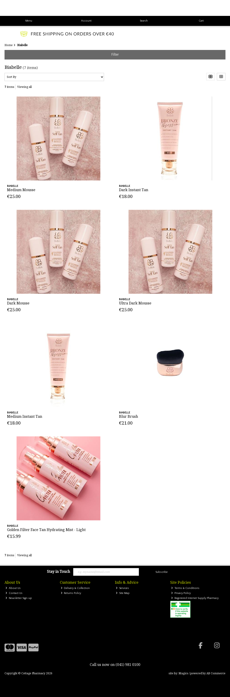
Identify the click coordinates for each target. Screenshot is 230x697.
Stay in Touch (58, 571)
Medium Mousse (21, 189)
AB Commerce (215, 673)
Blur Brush (128, 416)
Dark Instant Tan (133, 189)
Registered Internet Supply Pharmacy (195, 598)
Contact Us (13, 593)
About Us (13, 588)
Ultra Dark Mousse (135, 303)
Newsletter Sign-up (18, 598)
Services (122, 588)
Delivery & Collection (75, 588)
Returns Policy (71, 593)
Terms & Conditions (185, 588)
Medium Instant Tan (24, 416)
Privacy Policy (181, 593)
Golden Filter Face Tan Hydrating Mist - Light (46, 529)
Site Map (123, 593)
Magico (183, 673)
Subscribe (161, 572)
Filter (115, 54)
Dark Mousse (18, 303)
